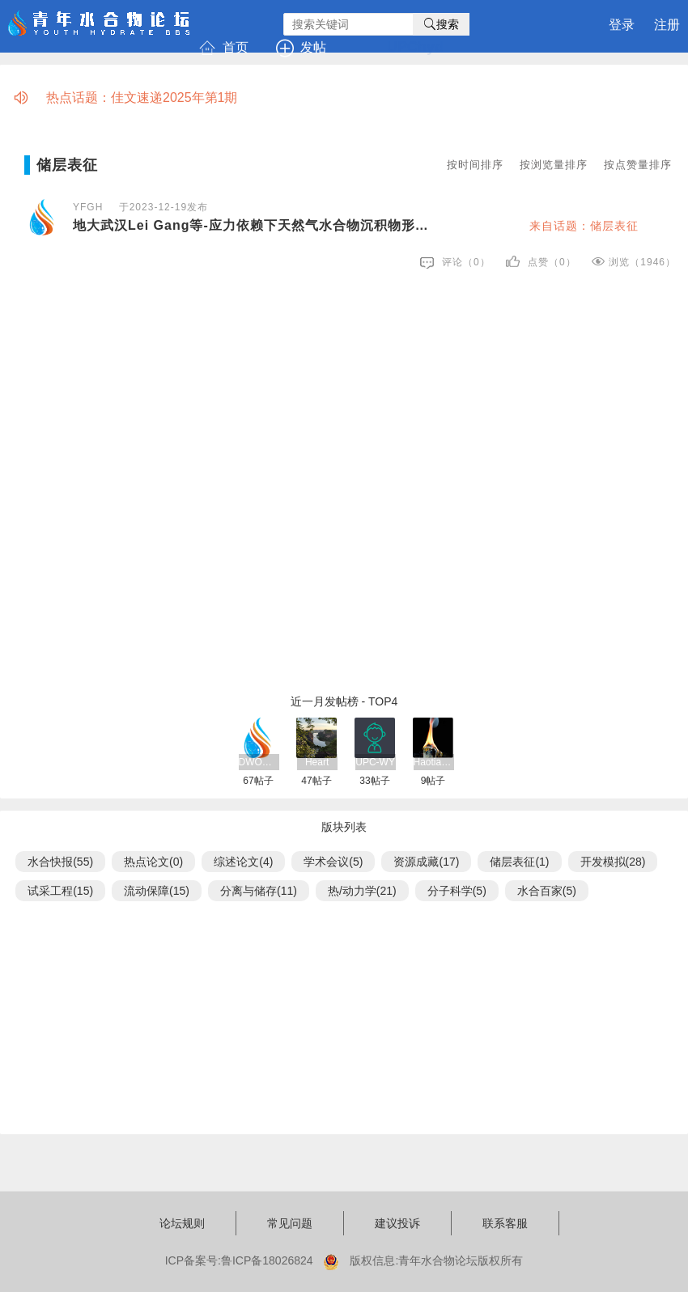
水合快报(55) (60, 861)
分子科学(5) (456, 890)
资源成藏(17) (426, 861)
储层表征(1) (519, 861)
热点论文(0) (153, 861)
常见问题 (289, 1223)
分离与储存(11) (258, 890)
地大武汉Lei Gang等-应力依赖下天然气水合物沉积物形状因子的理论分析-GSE (254, 225)
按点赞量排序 (638, 165)
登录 (622, 25)
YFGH (88, 207)
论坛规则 (182, 1223)
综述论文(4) (243, 861)
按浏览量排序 (554, 165)
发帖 (302, 47)
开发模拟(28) (613, 861)
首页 (225, 47)
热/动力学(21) (362, 890)
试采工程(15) (60, 890)
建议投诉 (397, 1223)
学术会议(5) (333, 861)
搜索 (441, 24)
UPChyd (415, 47)
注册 (667, 25)
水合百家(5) (546, 890)
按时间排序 (475, 165)
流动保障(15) (156, 890)
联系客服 (505, 1223)
